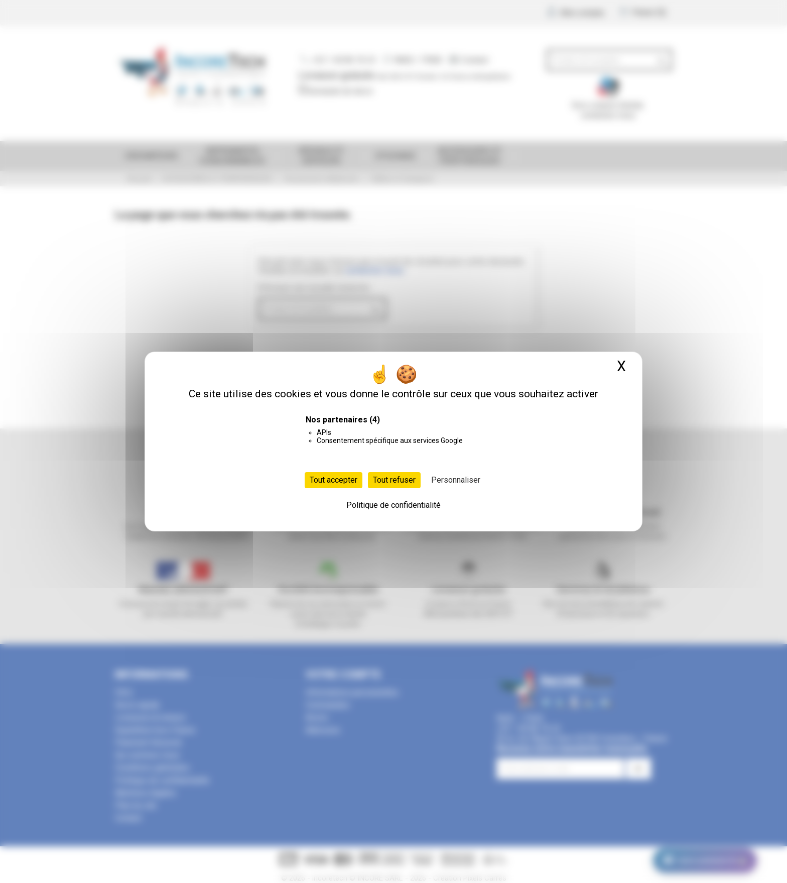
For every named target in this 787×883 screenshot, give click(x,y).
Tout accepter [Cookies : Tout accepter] (333, 480)
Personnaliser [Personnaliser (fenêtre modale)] (455, 480)
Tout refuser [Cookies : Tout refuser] (394, 480)
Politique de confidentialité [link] (393, 505)
